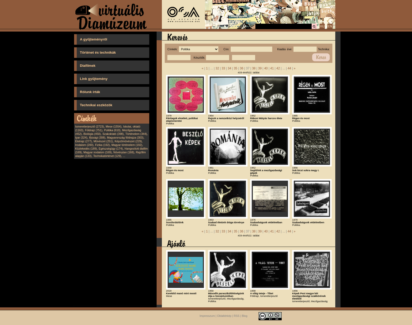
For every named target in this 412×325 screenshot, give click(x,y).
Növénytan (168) (123, 152)
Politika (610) (112, 130)
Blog (244, 315)
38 (253, 68)
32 (217, 68)
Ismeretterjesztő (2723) (89, 126)
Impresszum (207, 315)
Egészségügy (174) (111, 148)
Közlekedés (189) (86, 148)
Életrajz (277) (83, 141)
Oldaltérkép (224, 315)
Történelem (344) (136, 133)
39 (259, 68)
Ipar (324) (81, 137)
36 (241, 68)
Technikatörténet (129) (107, 156)
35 (235, 68)
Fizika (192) (102, 144)
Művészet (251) (103, 141)
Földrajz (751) (93, 130)
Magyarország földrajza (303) (125, 137)
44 (289, 68)
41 (272, 68)
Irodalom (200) (84, 144)
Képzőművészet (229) (128, 141)
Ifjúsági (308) (97, 137)
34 (229, 68)
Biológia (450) (92, 133)
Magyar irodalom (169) (98, 152)
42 (278, 68)
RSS (237, 315)
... (124, 156)
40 (265, 68)
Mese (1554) (113, 126)
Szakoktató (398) (113, 133)
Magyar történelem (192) (126, 144)
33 (223, 68)
